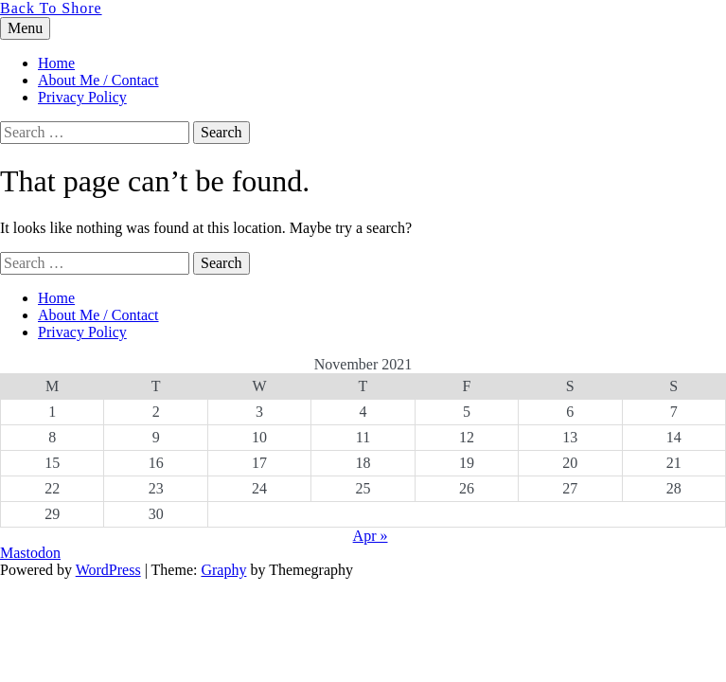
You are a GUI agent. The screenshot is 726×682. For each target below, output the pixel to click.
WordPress (108, 570)
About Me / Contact (98, 80)
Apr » (370, 536)
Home (56, 63)
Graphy (223, 570)
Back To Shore (51, 8)
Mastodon (30, 553)
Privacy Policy (82, 97)
